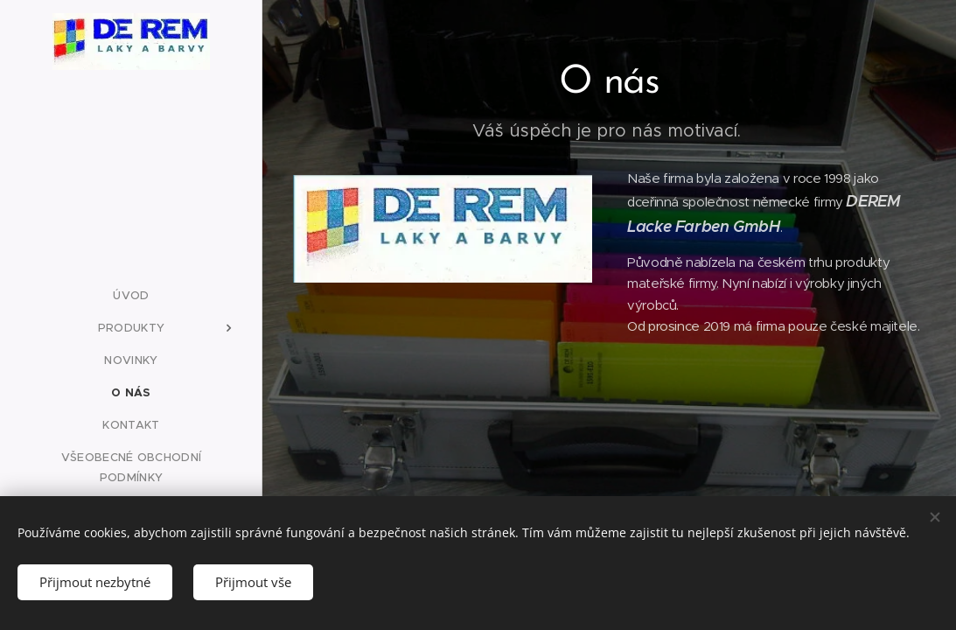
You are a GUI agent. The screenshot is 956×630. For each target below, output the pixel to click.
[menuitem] (131, 295)
